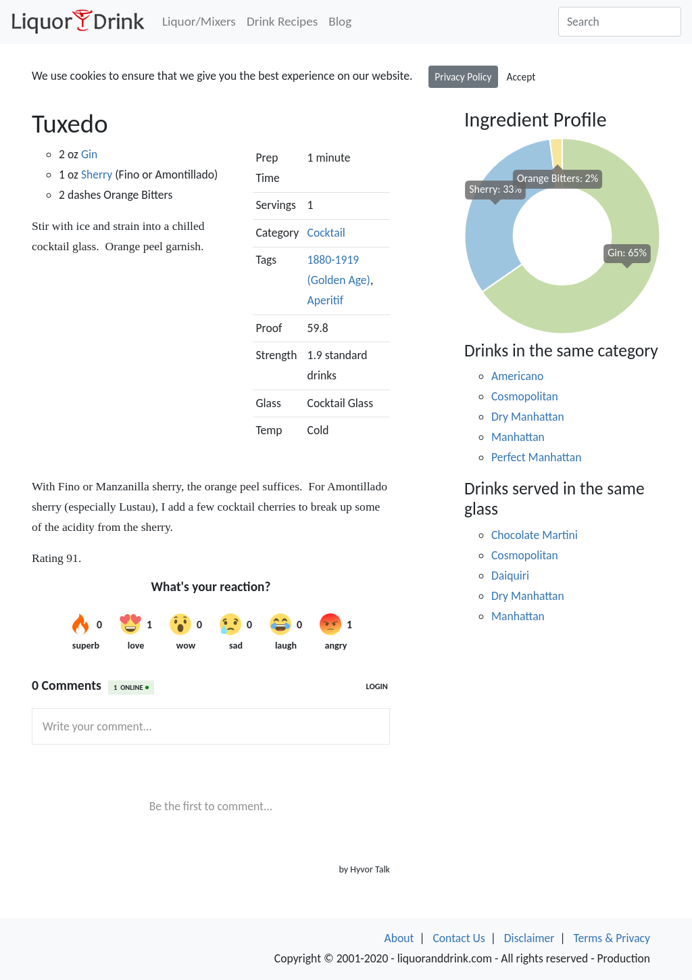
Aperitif (325, 300)
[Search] (619, 22)
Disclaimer (529, 938)
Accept (521, 76)
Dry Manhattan (527, 416)
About (399, 938)
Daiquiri (510, 575)
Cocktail (326, 232)
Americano (517, 376)
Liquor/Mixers (199, 21)
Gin (89, 154)
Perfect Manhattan (536, 457)
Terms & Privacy (611, 938)
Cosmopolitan (524, 396)
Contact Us (458, 938)
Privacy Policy (463, 76)
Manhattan (518, 436)
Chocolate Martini (534, 535)
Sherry (96, 174)
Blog (339, 21)
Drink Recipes (282, 21)
